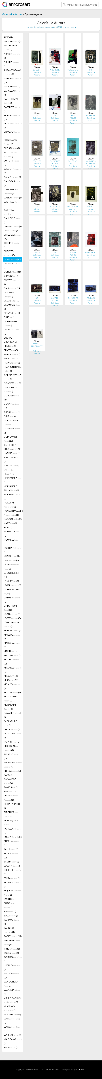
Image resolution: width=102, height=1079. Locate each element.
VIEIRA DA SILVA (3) (12, 1000)
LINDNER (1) (12, 599)
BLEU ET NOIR (90, 208)
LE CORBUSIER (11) (11, 575)
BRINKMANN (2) (10, 142)
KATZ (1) (10, 523)
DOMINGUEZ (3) (10, 323)
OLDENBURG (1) (10, 723)
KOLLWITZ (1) (12, 533)
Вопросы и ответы (78, 1069)
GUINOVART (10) (10, 438)
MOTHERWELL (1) (11, 698)
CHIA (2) (11, 230)
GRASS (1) (12, 412)
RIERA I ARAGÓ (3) (12, 806)
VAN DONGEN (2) (11, 983)
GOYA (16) (11, 405)
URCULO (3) (12, 967)
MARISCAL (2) (12, 645)
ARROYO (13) (12, 80)
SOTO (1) (9, 905)
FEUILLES (37, 161)
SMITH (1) (10, 899)
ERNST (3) (11, 350)
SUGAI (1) (11, 915)
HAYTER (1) (11, 467)
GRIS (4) (10, 416)
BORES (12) (12, 117)
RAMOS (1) (11, 787)
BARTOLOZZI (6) (11, 101)
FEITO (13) (11, 358)
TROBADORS (90, 252)
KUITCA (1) (12, 550)
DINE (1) (9, 317)
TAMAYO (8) (11, 921)
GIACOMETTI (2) (11, 389)
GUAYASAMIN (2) (11, 422)
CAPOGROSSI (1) (11, 191)
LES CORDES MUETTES (72, 208)
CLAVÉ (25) (12, 259)
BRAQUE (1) (12, 133)
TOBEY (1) (11, 953)
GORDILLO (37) (11, 397)
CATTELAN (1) (9, 212)
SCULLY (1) (11, 861)
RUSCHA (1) (11, 843)
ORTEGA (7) (12, 729)
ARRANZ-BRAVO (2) (12, 72)
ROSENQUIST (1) (11, 822)
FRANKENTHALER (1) (13, 368)
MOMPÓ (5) (11, 686)
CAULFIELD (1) (12, 220)
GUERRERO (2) (12, 430)
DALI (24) (12, 288)
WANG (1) (12, 1020)
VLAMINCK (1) (10, 1008)
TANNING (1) (9, 930)
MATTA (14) (11, 661)
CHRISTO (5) (9, 253)
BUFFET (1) (11, 162)
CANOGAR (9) (12, 183)
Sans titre (36, 70)
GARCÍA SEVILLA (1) (12, 377)
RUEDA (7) (13, 837)
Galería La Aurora (12, 14)
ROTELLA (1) (12, 830)
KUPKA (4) (12, 556)
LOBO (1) (12, 614)
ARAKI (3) (12, 55)
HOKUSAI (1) (10, 504)
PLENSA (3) (12, 770)
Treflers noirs (73, 70)
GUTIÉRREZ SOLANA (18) (12, 447)
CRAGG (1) (11, 276)
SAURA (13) (11, 855)
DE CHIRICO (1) (10, 294)
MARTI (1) (12, 651)
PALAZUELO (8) (12, 735)
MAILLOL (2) (12, 636)
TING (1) (12, 948)
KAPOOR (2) (13, 519)
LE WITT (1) (11, 581)
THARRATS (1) (12, 942)
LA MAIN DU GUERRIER (90, 162)
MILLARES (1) (12, 669)
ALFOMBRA (55, 207)
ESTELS (37, 252)
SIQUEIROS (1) (12, 892)
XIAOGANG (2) (12, 1041)
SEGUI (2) (12, 865)
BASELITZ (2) (12, 109)
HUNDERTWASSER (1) (13, 512)
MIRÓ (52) (11, 680)
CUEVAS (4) (12, 282)
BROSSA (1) (12, 148)
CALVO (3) (12, 177)
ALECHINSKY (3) (10, 47)
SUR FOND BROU (72, 162)
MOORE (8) (12, 692)
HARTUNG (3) (11, 459)
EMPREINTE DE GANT (55, 162)
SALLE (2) (11, 849)
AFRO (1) (8, 37)
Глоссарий (65, 1069)
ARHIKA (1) (11, 64)
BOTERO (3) (13, 125)
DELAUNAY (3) (12, 306)
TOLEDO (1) (12, 959)
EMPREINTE (73, 298)
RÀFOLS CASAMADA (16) (10, 779)
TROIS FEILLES (73, 116)
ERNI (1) (10, 346)
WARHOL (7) (12, 1035)
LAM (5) (11, 560)
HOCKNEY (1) (12, 496)
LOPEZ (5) (12, 618)
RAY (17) (10, 791)
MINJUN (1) (11, 676)
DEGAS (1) (11, 300)
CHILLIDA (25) (12, 236)
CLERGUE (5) (12, 265)
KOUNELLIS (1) (12, 541)
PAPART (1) (11, 741)
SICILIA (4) (12, 884)
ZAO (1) (11, 1047)
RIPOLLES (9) (11, 814)
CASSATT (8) (13, 197)
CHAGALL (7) (13, 226)
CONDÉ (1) (12, 271)
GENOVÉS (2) (12, 383)
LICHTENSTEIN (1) (11, 591)
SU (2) (10, 911)
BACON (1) (12, 86)
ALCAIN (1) (12, 41)
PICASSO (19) (11, 756)
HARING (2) (12, 453)
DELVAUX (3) (12, 313)
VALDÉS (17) (11, 975)
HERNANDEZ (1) (12, 480)
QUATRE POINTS (72, 253)
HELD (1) (9, 474)
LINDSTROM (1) (10, 607)
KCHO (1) (8, 527)
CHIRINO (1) (11, 245)
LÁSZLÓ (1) (11, 566)
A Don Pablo (55, 70)
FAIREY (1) (12, 354)
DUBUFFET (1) (11, 331)
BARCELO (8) (12, 92)
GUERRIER (90, 115)
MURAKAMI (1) (10, 706)
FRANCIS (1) (12, 362)
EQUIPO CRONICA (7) (10, 339)
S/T (90, 70)
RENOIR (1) (11, 797)
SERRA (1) (12, 878)
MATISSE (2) (12, 655)
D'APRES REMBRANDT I (36, 346)
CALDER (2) (12, 171)
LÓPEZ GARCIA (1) (12, 624)
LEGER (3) (12, 585)
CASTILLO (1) (11, 203)
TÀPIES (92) (13, 936)
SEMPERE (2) (12, 872)
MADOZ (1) (12, 630)
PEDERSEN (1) (11, 748)
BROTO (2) (10, 154)
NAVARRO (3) (12, 715)
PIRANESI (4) (13, 764)
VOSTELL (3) (12, 1014)
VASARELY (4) (12, 992)
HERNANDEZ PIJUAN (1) (11, 488)
